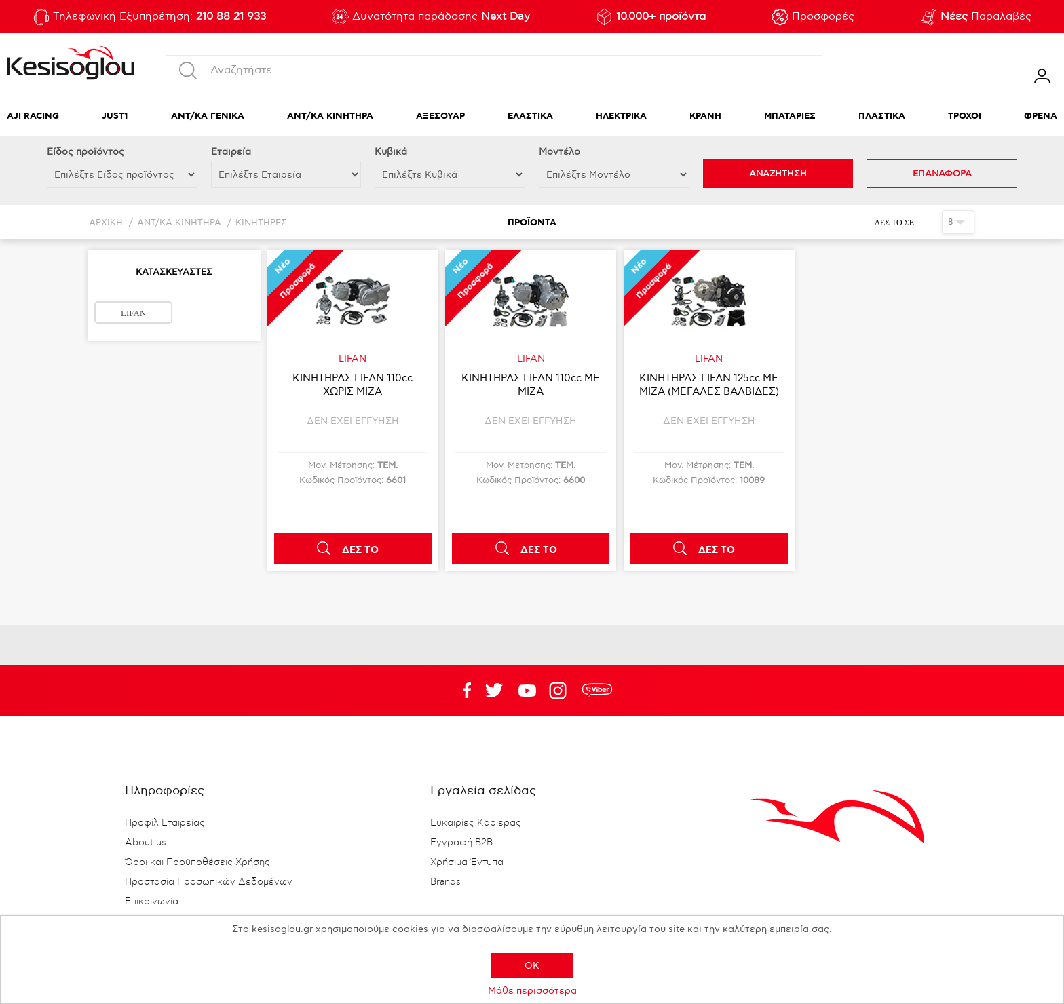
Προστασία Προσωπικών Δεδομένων (208, 881)
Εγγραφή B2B (461, 842)
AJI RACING (33, 116)
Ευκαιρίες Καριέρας (475, 822)
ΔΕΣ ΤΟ (360, 550)
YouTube (494, 690)
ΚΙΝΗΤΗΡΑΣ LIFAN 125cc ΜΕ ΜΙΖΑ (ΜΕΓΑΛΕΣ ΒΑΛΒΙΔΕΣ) (709, 385)
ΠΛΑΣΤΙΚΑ (881, 116)
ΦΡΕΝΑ (1040, 116)
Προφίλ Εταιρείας (165, 822)
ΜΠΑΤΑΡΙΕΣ (790, 116)
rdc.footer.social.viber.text (597, 690)
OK (532, 965)
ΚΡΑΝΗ (705, 116)
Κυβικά (391, 151)
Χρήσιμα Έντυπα (467, 862)
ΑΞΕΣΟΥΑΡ (440, 116)
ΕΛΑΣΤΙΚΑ (530, 116)
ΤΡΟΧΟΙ (964, 116)
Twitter (527, 690)
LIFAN (133, 313)
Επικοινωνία (151, 901)
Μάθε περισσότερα (532, 991)
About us (145, 842)
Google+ (560, 690)
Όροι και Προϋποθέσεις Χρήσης (197, 862)
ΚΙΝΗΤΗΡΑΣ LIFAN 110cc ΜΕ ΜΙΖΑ (530, 385)
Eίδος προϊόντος (85, 151)
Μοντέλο (559, 151)
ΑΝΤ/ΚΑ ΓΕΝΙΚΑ (207, 116)
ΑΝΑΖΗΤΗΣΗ (778, 173)
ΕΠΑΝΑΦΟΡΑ (942, 173)
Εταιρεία (231, 151)
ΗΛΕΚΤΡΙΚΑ (621, 116)
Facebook (460, 690)
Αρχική (106, 222)
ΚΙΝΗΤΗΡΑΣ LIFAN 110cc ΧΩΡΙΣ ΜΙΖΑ (352, 385)
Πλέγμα (926, 221)
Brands (445, 881)
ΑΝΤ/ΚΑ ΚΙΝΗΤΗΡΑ (330, 116)
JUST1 (115, 116)
